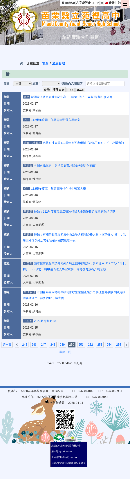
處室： (36, 83)
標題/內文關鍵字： (73, 83)
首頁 (45, 63)
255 (118, 344)
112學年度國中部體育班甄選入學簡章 (55, 119)
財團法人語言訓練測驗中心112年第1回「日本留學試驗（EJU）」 (74, 97)
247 (43, 344)
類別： (8, 83)
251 (81, 344)
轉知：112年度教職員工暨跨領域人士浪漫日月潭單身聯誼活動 (74, 211)
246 (34, 344)
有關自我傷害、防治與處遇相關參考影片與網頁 (65, 165)
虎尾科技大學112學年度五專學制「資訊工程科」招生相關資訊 (83, 142)
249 (62, 344)
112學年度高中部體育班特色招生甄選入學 (58, 188)
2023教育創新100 (45, 321)
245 (24, 344)
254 (109, 344)
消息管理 (58, 63)
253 (99, 344)
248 (52, 344)
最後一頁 (65, 352)
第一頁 (7, 344)
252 (90, 344)
